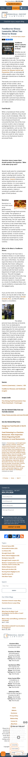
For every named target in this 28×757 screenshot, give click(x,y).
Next (18, 478)
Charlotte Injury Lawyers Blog (14, 15)
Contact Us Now (14, 527)
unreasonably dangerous (12, 468)
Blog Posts (14, 724)
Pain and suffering (19, 461)
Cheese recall (20, 444)
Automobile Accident (9, 548)
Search (14, 590)
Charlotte (13, 444)
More (24, 8)
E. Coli (3, 449)
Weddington (19, 469)
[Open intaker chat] (12, 756)
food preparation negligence (15, 451)
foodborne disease (20, 452)
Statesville (18, 466)
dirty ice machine (20, 447)
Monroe (22, 460)
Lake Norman (20, 457)
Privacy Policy (14, 716)
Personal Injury (11, 443)
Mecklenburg (8, 460)
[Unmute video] (18, 737)
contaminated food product (9, 446)
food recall (12, 452)
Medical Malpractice (9, 567)
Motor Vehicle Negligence (10, 555)
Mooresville (5, 461)
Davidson (13, 447)
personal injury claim (15, 465)
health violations (12, 455)
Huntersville (5, 457)
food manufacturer (17, 449)
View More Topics (7, 576)
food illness (8, 449)
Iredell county (12, 457)
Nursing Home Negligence (11, 572)
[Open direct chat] (24, 722)
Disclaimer (14, 713)
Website (8, 8)
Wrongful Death (21, 443)
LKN (14, 458)
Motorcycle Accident (9, 569)
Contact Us (16, 8)
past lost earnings (6, 463)
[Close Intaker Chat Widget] (26, 722)
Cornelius (19, 446)
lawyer (6, 458)
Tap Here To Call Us (14, 4)
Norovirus (11, 461)
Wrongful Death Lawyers (10, 560)
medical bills (16, 460)
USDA (6, 469)
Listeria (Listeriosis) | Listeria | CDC (14, 385)
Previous (5, 478)
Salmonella (5, 466)
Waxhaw (11, 469)
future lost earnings (16, 454)
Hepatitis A (20, 455)
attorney (8, 444)
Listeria (12, 179)
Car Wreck (6, 551)
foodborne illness (6, 454)
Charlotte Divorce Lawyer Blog (11, 603)
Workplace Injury (8, 558)
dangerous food (6, 447)
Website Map (14, 718)
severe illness (11, 466)
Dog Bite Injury (7, 574)
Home (2, 8)
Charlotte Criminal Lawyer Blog (11, 600)
